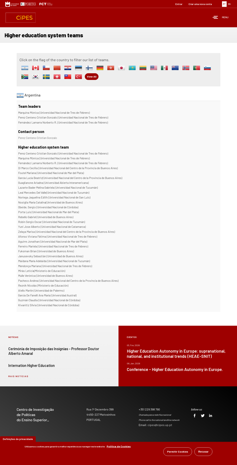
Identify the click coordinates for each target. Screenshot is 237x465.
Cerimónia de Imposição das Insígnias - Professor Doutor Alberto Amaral (53, 351)
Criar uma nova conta (200, 4)
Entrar (178, 4)
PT (224, 4)
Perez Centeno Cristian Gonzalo (37, 137)
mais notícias (18, 376)
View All (91, 76)
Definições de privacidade (18, 439)
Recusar (203, 451)
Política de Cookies (119, 446)
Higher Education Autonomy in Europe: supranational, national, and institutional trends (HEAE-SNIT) (176, 353)
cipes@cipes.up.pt (160, 425)
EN (229, 4)
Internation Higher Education (31, 365)
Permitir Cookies (177, 451)
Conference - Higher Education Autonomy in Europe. (175, 369)
